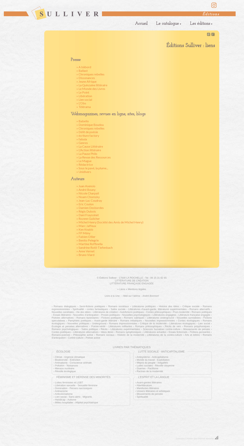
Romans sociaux (105, 334)
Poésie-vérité (98, 326)
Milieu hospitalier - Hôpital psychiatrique (76, 402)
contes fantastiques (97, 309)
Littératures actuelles (155, 332)
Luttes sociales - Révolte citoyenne (155, 365)
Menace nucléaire (64, 368)
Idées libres (107, 332)
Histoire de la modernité (130, 334)
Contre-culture (75, 337)
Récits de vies (173, 326)
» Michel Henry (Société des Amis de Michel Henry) (109, 222)
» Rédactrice (84, 164)
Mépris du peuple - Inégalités (152, 362)
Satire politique (89, 329)
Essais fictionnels (178, 332)
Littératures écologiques (182, 323)
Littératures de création (105, 312)
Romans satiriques (134, 317)
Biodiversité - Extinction (67, 359)
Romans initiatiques (131, 320)
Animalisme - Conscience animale (73, 362)
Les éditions (200, 24)
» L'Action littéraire (88, 150)
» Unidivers (83, 171)
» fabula (81, 139)
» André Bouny (86, 189)
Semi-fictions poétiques (92, 306)
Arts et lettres (192, 334)
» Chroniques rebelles (90, 74)
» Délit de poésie (87, 132)
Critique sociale (191, 306)
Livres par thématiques (132, 347)
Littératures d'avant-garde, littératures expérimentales (157, 309)
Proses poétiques (110, 314)
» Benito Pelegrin (87, 240)
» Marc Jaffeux (86, 226)
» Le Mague (84, 161)
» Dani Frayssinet (87, 215)
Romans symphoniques (128, 332)
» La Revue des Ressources (93, 157)
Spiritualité (78, 309)
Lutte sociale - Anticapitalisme (161, 351)
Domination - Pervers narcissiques (73, 388)
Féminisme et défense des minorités (83, 377)
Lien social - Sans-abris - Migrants (73, 396)
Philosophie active (83, 334)
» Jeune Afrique (86, 81)
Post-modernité (181, 312)
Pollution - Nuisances (66, 365)
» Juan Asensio (85, 186)
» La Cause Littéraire (89, 146)
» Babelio (82, 121)
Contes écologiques (189, 320)
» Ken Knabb (84, 229)
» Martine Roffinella (89, 244)
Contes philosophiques (158, 312)
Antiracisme (61, 391)
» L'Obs (81, 103)
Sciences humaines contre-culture (161, 329)
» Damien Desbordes (90, 207)
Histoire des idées (169, 306)
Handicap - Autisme (65, 399)
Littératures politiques (144, 306)
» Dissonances (85, 78)
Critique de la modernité (153, 323)
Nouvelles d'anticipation (86, 314)
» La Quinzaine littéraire (91, 85)
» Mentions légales (136, 289)
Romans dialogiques (65, 306)
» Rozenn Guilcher (88, 218)
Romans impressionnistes (123, 323)
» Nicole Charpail (87, 193)
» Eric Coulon (85, 204)
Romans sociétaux (118, 306)
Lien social (204, 323)
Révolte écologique (65, 371)
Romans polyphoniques (197, 326)
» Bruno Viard (85, 255)
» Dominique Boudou (90, 124)
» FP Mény (83, 233)
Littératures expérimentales (125, 329)
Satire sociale (118, 309)
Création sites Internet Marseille (199, 438)
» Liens (121, 289)
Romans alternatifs (199, 309)
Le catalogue (167, 24)
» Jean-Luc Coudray (89, 200)
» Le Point (82, 92)
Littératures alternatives (85, 332)
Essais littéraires (62, 314)
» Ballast (82, 70)
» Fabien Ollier (86, 236)
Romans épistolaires (87, 317)
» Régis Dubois (86, 211)
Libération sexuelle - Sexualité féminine (76, 385)
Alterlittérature (144, 385)
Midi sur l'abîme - (141, 295)
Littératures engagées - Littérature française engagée (181, 314)
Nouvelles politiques (78, 323)
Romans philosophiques (148, 326)
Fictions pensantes (200, 332)
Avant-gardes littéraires (149, 382)
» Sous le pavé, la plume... (92, 168)
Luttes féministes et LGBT (69, 382)
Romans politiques (202, 312)
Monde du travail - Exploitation (153, 359)
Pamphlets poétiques (79, 320)
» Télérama (83, 107)
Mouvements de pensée (196, 329)
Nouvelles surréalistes (189, 317)
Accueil (141, 24)
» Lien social (84, 99)
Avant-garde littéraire (105, 320)
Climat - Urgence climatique (70, 357)
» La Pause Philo (86, 153)
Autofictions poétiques (132, 312)
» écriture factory (87, 135)
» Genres (82, 143)
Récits (104, 329)
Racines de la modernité (150, 371)
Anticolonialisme (63, 393)
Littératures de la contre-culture (164, 334)
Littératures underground (160, 317)
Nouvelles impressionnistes (160, 320)
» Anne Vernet (85, 251)
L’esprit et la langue (153, 377)
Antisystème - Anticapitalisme (152, 357)
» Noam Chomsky (88, 197)
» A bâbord (83, 67)
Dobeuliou (180, 438)
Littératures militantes (120, 326)
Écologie (63, 351)
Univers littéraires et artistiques (153, 391)
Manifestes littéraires (148, 388)
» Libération (84, 96)
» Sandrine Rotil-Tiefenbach (94, 247)
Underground (99, 323)
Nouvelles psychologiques (136, 314)
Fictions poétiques (111, 317)
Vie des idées (83, 312)
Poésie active (93, 337)
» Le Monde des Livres (90, 88)
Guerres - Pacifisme (147, 368)
